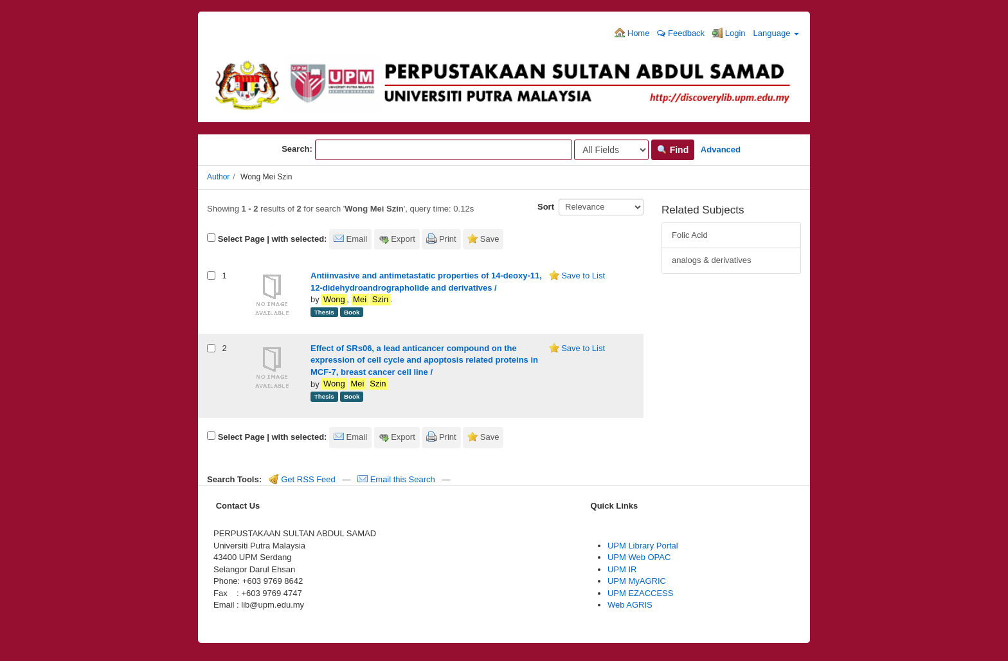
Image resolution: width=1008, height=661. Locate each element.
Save (490, 239)
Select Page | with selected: (272, 239)
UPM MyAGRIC (637, 581)
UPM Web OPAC (639, 557)
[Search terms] (443, 150)
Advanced (721, 149)
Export (403, 239)
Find (672, 150)
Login (728, 33)
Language (776, 33)
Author (218, 176)
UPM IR (622, 569)
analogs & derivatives (712, 260)
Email (357, 239)
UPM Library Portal (643, 545)
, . (356, 299)
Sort (545, 207)
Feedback (681, 33)
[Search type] (611, 150)
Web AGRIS (630, 605)
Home (632, 33)
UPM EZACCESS (641, 593)
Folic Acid (690, 235)
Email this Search (397, 479)
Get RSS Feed (302, 479)
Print (447, 239)
